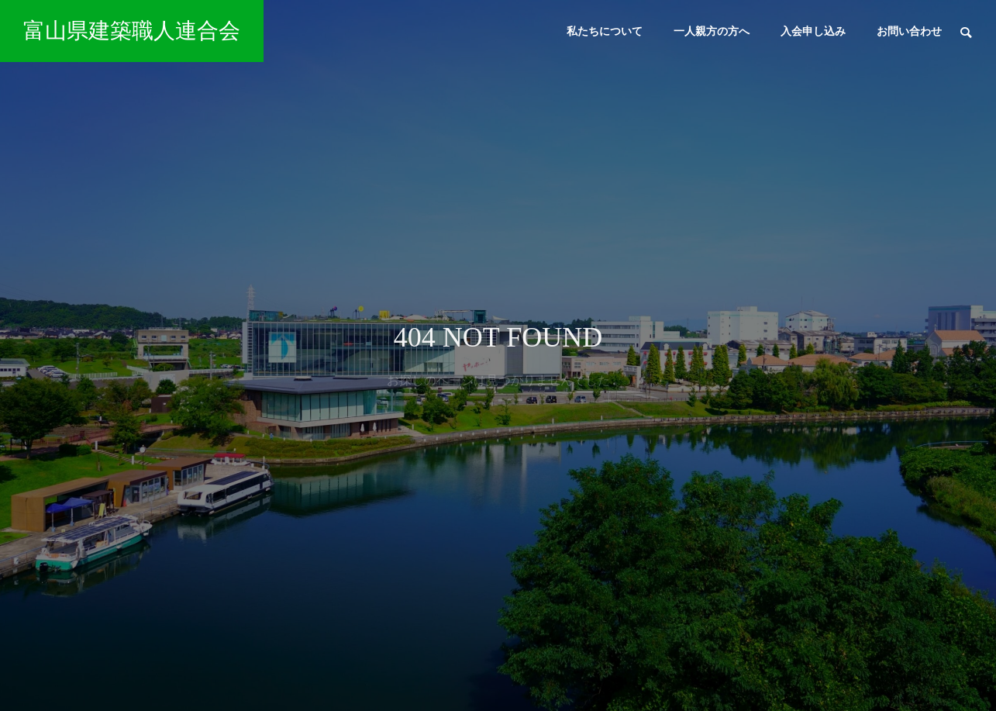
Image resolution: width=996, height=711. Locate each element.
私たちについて (605, 31)
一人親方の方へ (712, 31)
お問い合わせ (909, 31)
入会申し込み (813, 31)
